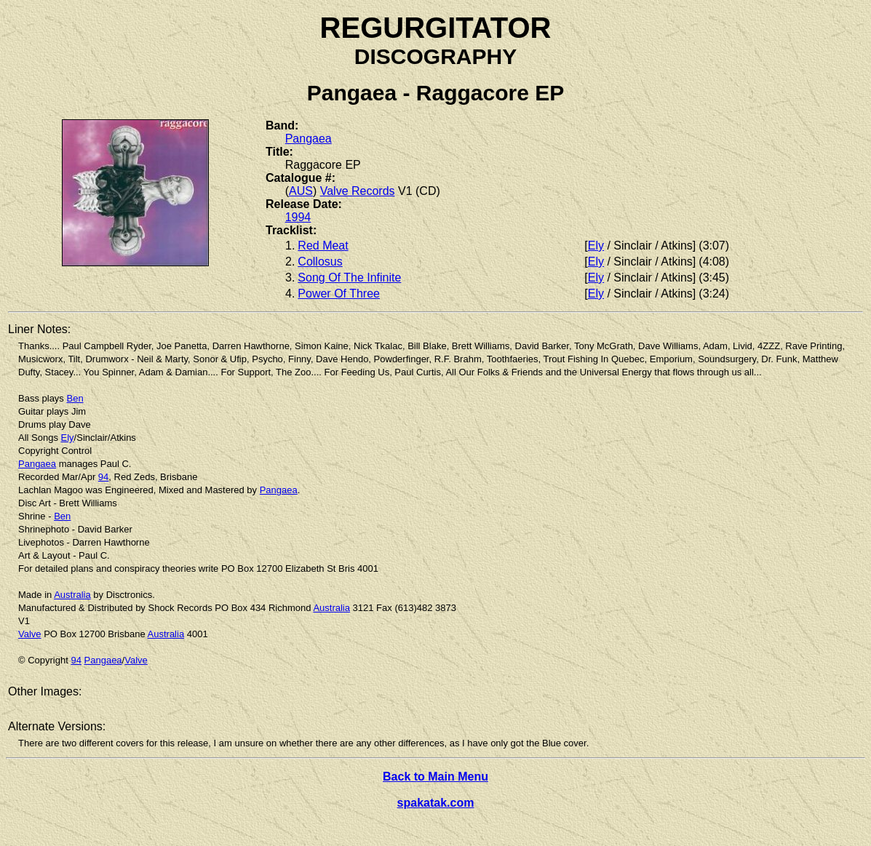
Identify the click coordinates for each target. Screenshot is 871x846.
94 (103, 476)
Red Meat (323, 245)
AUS (301, 191)
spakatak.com (435, 803)
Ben (74, 398)
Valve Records (357, 191)
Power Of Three (339, 293)
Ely (596, 245)
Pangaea (308, 138)
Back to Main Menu (435, 776)
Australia (72, 594)
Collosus (320, 261)
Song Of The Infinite (349, 277)
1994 (298, 217)
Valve (29, 633)
